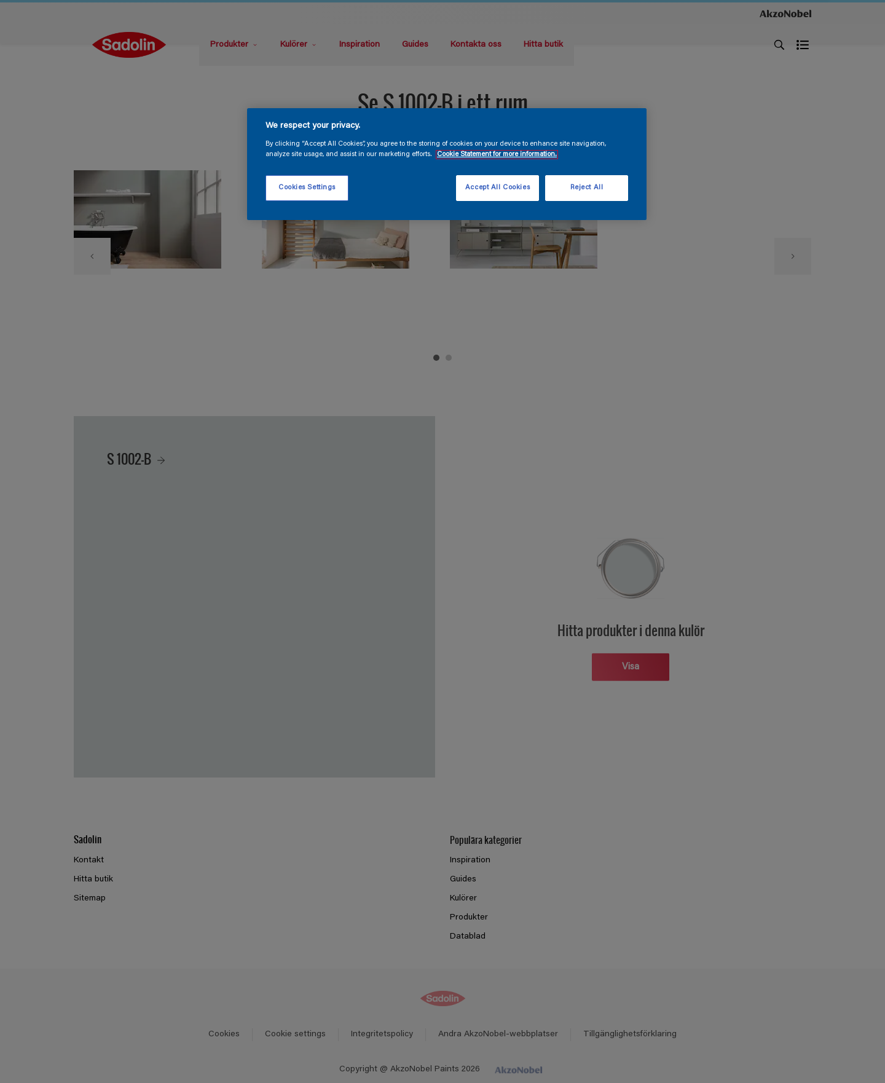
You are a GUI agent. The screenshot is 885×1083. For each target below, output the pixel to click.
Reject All (587, 187)
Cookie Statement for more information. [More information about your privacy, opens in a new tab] (497, 154)
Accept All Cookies (497, 187)
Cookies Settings (307, 187)
